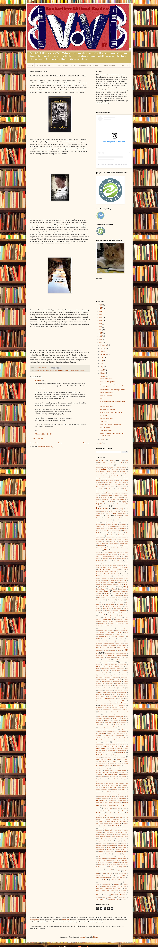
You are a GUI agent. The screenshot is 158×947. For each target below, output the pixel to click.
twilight (112, 879)
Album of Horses (111, 471)
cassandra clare (122, 528)
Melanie (98, 746)
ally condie (105, 476)
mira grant (115, 754)
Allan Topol (111, 473)
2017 (100, 327)
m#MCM (98, 724)
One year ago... (104, 421)
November (104, 348)
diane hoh (120, 565)
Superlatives (125, 853)
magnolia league (102, 727)
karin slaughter (106, 681)
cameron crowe (100, 526)
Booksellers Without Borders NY (109, 164)
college (98, 552)
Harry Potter (106, 626)
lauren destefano (110, 698)
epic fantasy (111, 582)
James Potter (119, 643)
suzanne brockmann (107, 860)
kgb (127, 687)
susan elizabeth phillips (122, 856)
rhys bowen (114, 810)
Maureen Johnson (100, 739)
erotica (126, 584)
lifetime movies (116, 709)
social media (123, 834)
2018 (100, 324)
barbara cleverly (118, 495)
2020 (100, 317)
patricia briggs (122, 778)
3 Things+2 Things (103, 462)
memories (119, 748)
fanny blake (99, 591)
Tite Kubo (109, 873)
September (104, 354)
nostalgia (107, 770)
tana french (125, 862)
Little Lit (115, 718)
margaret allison (124, 729)
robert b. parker (122, 815)
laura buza (123, 694)
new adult (109, 765)
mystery (109, 759)
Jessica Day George (118, 659)
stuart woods (117, 849)
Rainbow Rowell (122, 800)
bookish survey (122, 513)
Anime (124, 482)
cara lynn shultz (121, 526)
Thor (113, 871)
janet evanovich (100, 647)
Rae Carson (112, 800)
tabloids (108, 862)
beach (121, 497)
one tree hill (101, 776)
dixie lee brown (105, 567)
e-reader (104, 573)
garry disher (120, 604)
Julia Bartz (123, 675)
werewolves (114, 890)
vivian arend (99, 888)
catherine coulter (116, 530)
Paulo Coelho (109, 783)
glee (97, 612)
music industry (100, 759)
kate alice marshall (116, 681)
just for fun (118, 679)
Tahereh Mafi (116, 862)
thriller (119, 871)
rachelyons (100, 800)
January (103, 439)
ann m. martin (100, 484)
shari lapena (118, 830)
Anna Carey (109, 484)
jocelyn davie (122, 664)
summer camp (109, 851)
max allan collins (111, 739)
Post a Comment (38, 438)
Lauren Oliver (122, 701)
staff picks (125, 841)
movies (116, 757)
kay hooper (106, 685)
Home (30, 65)
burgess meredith (115, 522)
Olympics (98, 774)
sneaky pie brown (105, 834)
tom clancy (108, 875)
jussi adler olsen (109, 679)
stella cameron (115, 843)
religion (124, 808)
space (126, 836)
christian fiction (114, 543)
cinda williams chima (118, 547)
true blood (121, 877)
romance (100, 821)
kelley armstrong (119, 685)
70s (125, 462)
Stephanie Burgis (100, 845)
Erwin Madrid (102, 586)
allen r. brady (119, 473)
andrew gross (118, 480)
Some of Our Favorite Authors (89, 65)
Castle (97, 530)
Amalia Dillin (107, 478)
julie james (116, 677)
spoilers (118, 838)
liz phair (124, 718)
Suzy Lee (117, 860)
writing (98, 897)
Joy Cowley (123, 672)
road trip (103, 815)
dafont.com (65, 919)
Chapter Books (110, 535)
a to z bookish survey (107, 465)
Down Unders (123, 567)
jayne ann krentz (121, 647)
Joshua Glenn (105, 672)
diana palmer (113, 565)
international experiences (118, 636)
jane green (113, 645)
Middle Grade (120, 753)
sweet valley (124, 860)
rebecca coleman (113, 805)
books (108, 515)
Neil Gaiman (111, 763)
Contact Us (124, 65)
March (103, 373)
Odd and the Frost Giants (102, 772)
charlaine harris (110, 537)
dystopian (121, 571)
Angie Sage (118, 482)
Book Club (104, 506)
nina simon (123, 768)
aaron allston (119, 465)
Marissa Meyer (100, 733)
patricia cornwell (100, 781)
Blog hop (123, 501)
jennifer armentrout (110, 653)
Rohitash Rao (124, 819)
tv (104, 880)
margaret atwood (102, 731)
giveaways (123, 610)
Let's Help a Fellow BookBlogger (110, 424)
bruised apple (105, 522)
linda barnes (101, 711)
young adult (100, 899)
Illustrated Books (104, 636)
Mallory (115, 727)
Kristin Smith (111, 692)
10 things (112, 460)
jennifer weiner (121, 655)
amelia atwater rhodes (107, 480)
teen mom (120, 864)
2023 (100, 314)
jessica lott (103, 662)
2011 (100, 443)
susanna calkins (112, 858)
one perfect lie (124, 774)
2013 (100, 339)
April (102, 370)
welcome (120, 888)
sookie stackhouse (100, 836)
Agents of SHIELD (121, 467)
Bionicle (105, 501)
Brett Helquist (118, 520)
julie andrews (99, 677)
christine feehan (124, 543)
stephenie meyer (100, 849)
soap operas (115, 834)
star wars (106, 843)
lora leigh (123, 720)
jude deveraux (115, 675)
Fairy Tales (112, 589)
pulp (118, 794)
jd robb (106, 650)
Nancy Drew (102, 761)
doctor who (114, 567)
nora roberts (99, 770)
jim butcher (122, 662)
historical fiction (102, 630)
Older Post (86, 443)
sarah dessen (104, 825)
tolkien (98, 875)
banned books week (106, 495)
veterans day (115, 886)
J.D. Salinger (121, 638)
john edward (104, 668)
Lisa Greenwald (102, 716)
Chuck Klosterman (106, 547)
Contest (120, 552)
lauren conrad (99, 698)
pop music (114, 789)
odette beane (114, 772)
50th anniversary (114, 462)
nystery (113, 770)
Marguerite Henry (112, 731)
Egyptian (124, 573)
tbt (107, 864)
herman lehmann (102, 628)
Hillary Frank (124, 628)
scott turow (125, 825)
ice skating (125, 634)
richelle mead (122, 810)
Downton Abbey (105, 569)
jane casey (105, 645)
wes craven (123, 890)
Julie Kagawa (124, 677)
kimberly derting (102, 692)
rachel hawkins (122, 798)
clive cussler (123, 550)
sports (124, 838)
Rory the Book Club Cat (66, 65)
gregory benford (118, 617)
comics (104, 552)
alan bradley (115, 469)
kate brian (109, 683)
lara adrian (107, 694)
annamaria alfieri (121, 486)
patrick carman (110, 781)
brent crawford (108, 520)
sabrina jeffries (108, 823)
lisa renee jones (120, 716)
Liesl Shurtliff (106, 709)
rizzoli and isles (120, 813)
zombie (123, 899)
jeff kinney (112, 650)
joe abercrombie (101, 666)
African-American (40, 370)
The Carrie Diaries (119, 869)
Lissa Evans (107, 718)
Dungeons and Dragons (102, 571)
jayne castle (99, 650)
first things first (106, 595)
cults (118, 556)
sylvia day (101, 862)
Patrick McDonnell (121, 781)
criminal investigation (108, 556)
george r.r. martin (107, 608)
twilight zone (120, 879)
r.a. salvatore (121, 796)
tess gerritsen (122, 866)
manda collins (122, 727)
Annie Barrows (110, 488)
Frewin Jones (104, 602)
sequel (110, 828)
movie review (107, 757)
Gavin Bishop (106, 606)
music (123, 757)
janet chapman (122, 645)
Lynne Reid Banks (110, 722)
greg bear (98, 617)
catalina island (105, 530)
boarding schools (119, 503)
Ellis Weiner (105, 580)
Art (102, 491)
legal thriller (111, 705)
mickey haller (110, 752)
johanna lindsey (119, 666)
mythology (119, 759)
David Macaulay (118, 561)
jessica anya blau (107, 659)
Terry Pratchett (113, 866)
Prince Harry (118, 791)
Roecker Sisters (115, 819)
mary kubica (119, 735)
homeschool (111, 632)
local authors (99, 720)
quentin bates (124, 794)
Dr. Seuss (117, 569)
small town (120, 832)
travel (114, 877)
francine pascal (112, 599)
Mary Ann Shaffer (118, 733)
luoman (82, 937)
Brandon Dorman (107, 517)
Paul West (38, 380)
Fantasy (52, 370)
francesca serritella (101, 599)
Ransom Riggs (108, 802)
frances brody (111, 597)
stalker (100, 843)
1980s (121, 460)
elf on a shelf (107, 576)
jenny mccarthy (100, 657)
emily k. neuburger (101, 582)
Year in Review (122, 897)
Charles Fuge (99, 539)
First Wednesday (59, 370)
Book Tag (103, 511)
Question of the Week (103, 796)
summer (100, 851)
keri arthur (113, 687)
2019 (100, 320)
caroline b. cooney (112, 528)
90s (97, 465)
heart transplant (117, 625)
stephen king (111, 847)
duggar (124, 569)
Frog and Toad (120, 602)
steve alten (109, 849)
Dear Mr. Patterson (106, 395)
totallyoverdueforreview (103, 877)
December (104, 345)
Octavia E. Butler (69, 370)
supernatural (101, 856)
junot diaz (100, 679)
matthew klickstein (111, 737)
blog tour (99, 504)
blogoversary (109, 503)
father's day (125, 591)
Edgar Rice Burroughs (113, 573)
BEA (114, 497)
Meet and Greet (105, 427)
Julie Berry (108, 677)
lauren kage (120, 698)
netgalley (119, 763)
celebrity (112, 532)
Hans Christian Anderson (121, 621)
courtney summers (103, 554)
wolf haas (106, 895)
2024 (100, 311)
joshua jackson (114, 672)
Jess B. (119, 657)
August (103, 357)
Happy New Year (102, 623)
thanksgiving (108, 869)
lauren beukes (122, 696)
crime (98, 556)
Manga (107, 729)
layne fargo (103, 705)
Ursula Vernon (118, 882)
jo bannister (105, 664)
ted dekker (113, 864)
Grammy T (101, 615)
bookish (123, 511)
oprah (107, 776)
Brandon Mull (118, 517)
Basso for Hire (105, 497)
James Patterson (109, 643)
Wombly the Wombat (118, 895)
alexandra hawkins (101, 473)
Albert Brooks (100, 471)
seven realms (123, 828)
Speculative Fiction (103, 838)
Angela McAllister (107, 482)
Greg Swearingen (107, 617)
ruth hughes (99, 823)
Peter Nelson (106, 785)
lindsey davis (125, 714)
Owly (97, 778)
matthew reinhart (122, 737)
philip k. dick (114, 785)
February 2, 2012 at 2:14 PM (43, 434)
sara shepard (117, 823)
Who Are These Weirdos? (45, 65)
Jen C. (119, 650)
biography (98, 501)
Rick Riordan (100, 813)
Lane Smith (99, 694)
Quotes (113, 796)
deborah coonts (119, 563)
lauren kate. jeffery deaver (108, 700)
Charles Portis (108, 539)
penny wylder (119, 783)
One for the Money (106, 430)
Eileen (98, 576)
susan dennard (110, 856)
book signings (119, 509)
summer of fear (121, 851)
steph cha (123, 843)
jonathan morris (116, 670)
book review (102, 508)
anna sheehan (111, 486)
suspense (98, 860)
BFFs (101, 399)
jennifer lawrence (100, 655)
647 (121, 462)
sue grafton (125, 849)
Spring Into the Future (101, 841)
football (126, 595)
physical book (101, 787)
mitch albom (123, 754)
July (102, 360)
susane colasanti (102, 858)
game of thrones (110, 604)
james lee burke (119, 641)
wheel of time (109, 892)
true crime (98, 879)
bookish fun (99, 513)
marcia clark (115, 729)
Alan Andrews (101, 469)
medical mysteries (121, 742)
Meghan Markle (122, 744)
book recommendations (119, 506)
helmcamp (125, 625)
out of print (114, 776)
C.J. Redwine (123, 524)
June (102, 364)
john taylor (106, 670)
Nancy (126, 759)
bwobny (125, 164)
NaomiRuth (114, 761)
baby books (117, 493)
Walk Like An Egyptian (107, 382)
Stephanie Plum (122, 845)
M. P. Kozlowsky (121, 722)
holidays (117, 630)
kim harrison (118, 690)
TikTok (103, 873)
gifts (108, 610)
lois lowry (115, 720)
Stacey (111, 841)
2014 (100, 336)
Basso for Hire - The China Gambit (111, 412)
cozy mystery (122, 554)
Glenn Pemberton (114, 612)
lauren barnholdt (112, 696)
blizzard (117, 501)
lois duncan (108, 720)
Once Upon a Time (110, 774)
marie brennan (122, 731)
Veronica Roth (105, 886)
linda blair (110, 711)
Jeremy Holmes (111, 657)
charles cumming (122, 537)
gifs (104, 610)
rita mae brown (109, 812)
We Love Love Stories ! (107, 409)
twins (126, 879)
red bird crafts (108, 808)
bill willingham (122, 499)
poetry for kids (106, 789)
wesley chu (99, 892)
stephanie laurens (111, 845)
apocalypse (118, 488)
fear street (100, 593)
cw (122, 556)
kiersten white (109, 690)
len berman (99, 707)
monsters (98, 757)
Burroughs (123, 522)
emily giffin (123, 580)
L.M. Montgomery (121, 692)
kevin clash (121, 687)
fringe (112, 602)
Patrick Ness (99, 783)
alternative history (115, 476)
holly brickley (124, 630)
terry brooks (104, 866)
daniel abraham (122, 558)
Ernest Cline (117, 584)
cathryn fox (104, 532)
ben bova (113, 499)
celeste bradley (119, 532)
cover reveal (113, 554)
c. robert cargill (100, 524)
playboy (98, 789)
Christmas (101, 545)
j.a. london (105, 638)
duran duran (113, 571)
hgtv (118, 628)
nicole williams (115, 768)
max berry (121, 739)
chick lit (121, 541)
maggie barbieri (107, 724)
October (103, 351)
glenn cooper (104, 612)
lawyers (110, 703)
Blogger (95, 937)
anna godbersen (119, 484)
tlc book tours (122, 873)
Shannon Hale (108, 830)
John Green (112, 668)
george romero (118, 608)
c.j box (108, 524)
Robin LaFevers (106, 819)
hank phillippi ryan (108, 621)
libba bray (114, 707)
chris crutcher (104, 543)
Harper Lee (120, 623)
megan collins (99, 744)
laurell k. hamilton (101, 696)
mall (109, 727)
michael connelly (122, 750)
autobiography (108, 493)
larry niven (115, 694)
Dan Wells (113, 558)
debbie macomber (108, 563)
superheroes (117, 853)
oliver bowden (122, 772)
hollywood (101, 632)
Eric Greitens (120, 582)
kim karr (126, 690)
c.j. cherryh (114, 524)
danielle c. (108, 560)
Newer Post (34, 443)
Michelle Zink (100, 753)
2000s (126, 460)
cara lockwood (111, 526)
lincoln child (125, 709)
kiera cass (100, 690)
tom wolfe (121, 875)
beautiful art (105, 499)
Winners (98, 895)
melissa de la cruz (108, 746)
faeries (120, 587)
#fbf (97, 460)
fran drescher (101, 597)
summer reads (100, 854)
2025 (100, 308)
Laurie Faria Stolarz (101, 703)
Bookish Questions (110, 513)
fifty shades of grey (118, 593)
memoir (112, 748)
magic (126, 724)
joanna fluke (114, 664)
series (115, 828)
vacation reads (106, 884)
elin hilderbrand (117, 576)
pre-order (98, 791)
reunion (98, 810)
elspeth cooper (114, 580)
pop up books (122, 789)
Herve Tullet (112, 628)
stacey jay (118, 841)
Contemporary (112, 552)
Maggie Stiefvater (118, 724)
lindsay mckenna (115, 714)
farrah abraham (116, 591)
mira (109, 754)
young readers (113, 899)
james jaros (110, 641)
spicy (112, 838)
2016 (100, 330)
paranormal (104, 778)
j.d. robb (113, 638)
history (111, 630)
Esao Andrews (112, 586)
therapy (107, 871)
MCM (113, 742)
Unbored (100, 882)
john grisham (120, 668)
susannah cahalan (122, 858)
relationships (117, 808)
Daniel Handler (100, 560)
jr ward (107, 675)
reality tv (105, 805)
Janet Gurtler (111, 647)
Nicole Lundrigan (104, 768)
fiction (107, 593)
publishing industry (110, 794)
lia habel (107, 707)
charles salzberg (119, 539)
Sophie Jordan (119, 836)
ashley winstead (109, 491)
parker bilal (113, 778)
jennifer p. (111, 655)
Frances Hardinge (121, 597)
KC (112, 685)
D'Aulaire (105, 558)
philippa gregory (124, 785)
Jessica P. (111, 662)
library (121, 707)
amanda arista (117, 478)
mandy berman (100, 729)
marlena (109, 733)
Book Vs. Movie (114, 511)
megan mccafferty (110, 744)
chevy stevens (112, 541)
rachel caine (105, 798)
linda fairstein (119, 711)
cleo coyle (114, 550)
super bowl (109, 853)
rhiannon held (105, 810)
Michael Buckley (111, 750)
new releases (117, 765)
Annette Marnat (100, 488)
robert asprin (112, 815)
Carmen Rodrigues (101, 528)
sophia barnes (110, 836)
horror (119, 632)
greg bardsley (122, 615)
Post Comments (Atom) (45, 446)
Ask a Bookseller (110, 65)
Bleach (111, 501)
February (103, 376)
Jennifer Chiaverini (121, 653)
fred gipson (121, 599)
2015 (100, 333)
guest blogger (118, 619)
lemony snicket (122, 705)
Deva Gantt (104, 565)
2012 (100, 342)
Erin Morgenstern (107, 584)
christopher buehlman (114, 545)
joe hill (110, 666)
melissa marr (119, 746)
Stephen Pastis (122, 847)
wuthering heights (106, 897)
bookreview (99, 515)
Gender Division (117, 606)
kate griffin (118, 683)
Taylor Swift (101, 864)
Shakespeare (99, 830)
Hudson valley (108, 634)
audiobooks (119, 491)
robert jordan (119, 817)
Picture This (123, 787)
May (102, 367)
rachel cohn (113, 798)
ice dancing (117, 634)
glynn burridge (124, 612)
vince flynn (123, 886)
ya (114, 897)
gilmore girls (115, 610)
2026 (100, 305)
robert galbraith (110, 817)
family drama (122, 589)
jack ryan (103, 641)
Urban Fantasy (108, 882)
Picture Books (112, 787)
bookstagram (118, 515)
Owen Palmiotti (122, 776)
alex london (122, 471)
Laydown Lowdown (106, 379)
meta (103, 750)
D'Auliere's (103, 415)
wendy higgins (105, 890)
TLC (116, 873)
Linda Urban (106, 714)
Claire (106, 550)
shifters (100, 832)
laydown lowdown (121, 703)
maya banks (106, 742)
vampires (116, 884)
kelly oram (105, 687)
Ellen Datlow (119, 578)
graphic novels (113, 615)
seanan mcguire (102, 828)
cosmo (126, 552)
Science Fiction (79, 370)
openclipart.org (34, 919)
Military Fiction (100, 755)
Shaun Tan (125, 830)
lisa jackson (111, 716)
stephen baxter (100, 847)
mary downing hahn (108, 735)
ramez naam (99, 802)
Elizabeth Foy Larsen (107, 578)
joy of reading (99, 675)
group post (107, 619)
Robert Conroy (100, 817)
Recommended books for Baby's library (112, 390)
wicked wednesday (121, 892)
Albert (47, 370)
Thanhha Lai (99, 869)
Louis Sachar (99, 722)
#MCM (103, 460)
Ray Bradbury (117, 802)
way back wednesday (110, 888)
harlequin (112, 623)
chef (106, 541)
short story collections (109, 832)
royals (124, 821)
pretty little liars (108, 791)
